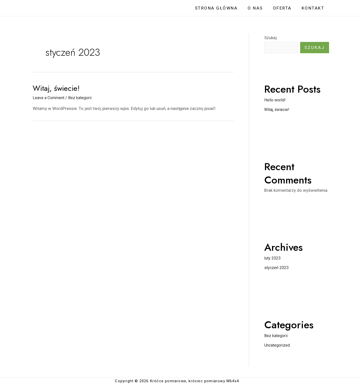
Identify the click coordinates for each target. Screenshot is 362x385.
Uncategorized (278, 345)
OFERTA (284, 8)
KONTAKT (313, 8)
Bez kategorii (83, 97)
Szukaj (270, 37)
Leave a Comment (50, 97)
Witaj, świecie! (56, 88)
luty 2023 (273, 258)
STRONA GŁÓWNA (221, 8)
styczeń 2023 (277, 267)
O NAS (259, 8)
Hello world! (275, 100)
